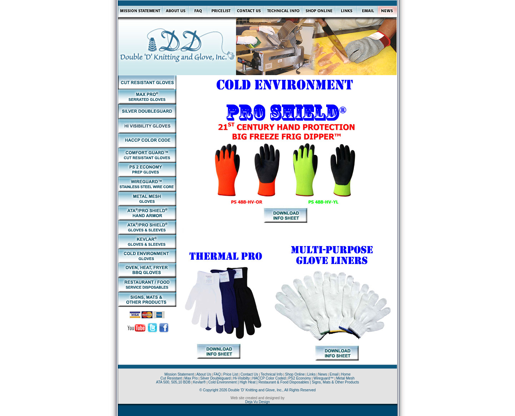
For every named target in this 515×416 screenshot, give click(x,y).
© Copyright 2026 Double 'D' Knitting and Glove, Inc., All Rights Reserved (257, 390)
